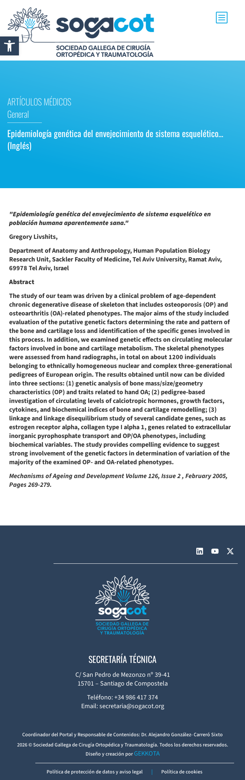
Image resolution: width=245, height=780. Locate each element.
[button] (9, 45)
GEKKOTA (147, 753)
